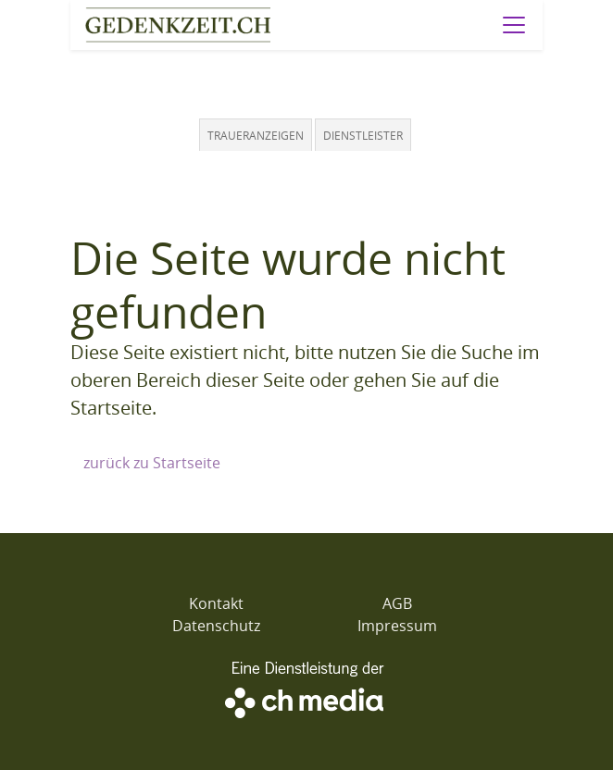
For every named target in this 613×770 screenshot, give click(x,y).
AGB (397, 603)
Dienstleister (363, 135)
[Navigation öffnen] (514, 25)
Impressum (397, 625)
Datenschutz (216, 625)
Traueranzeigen (255, 135)
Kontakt (216, 603)
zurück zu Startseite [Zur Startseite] (151, 463)
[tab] (257, 134)
